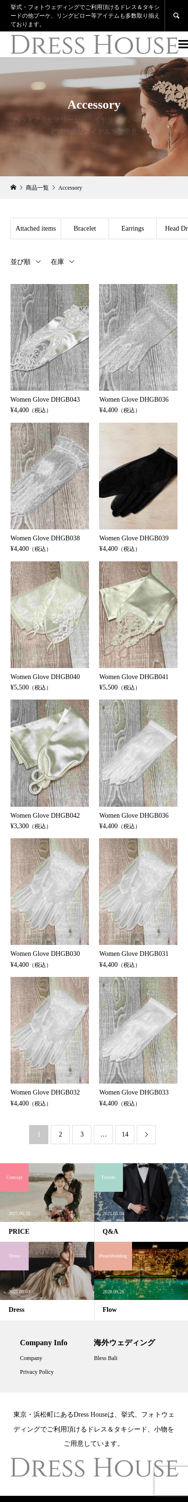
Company (31, 1358)
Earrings (133, 228)
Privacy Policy (37, 1372)
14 (125, 1134)
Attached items (36, 228)
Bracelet (85, 228)
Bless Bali (105, 1358)
